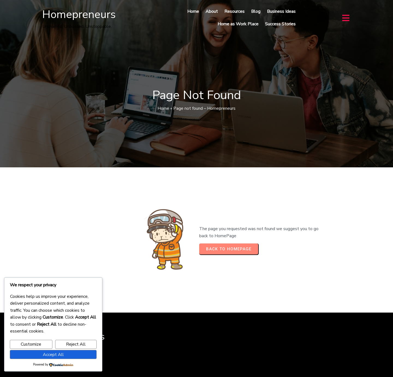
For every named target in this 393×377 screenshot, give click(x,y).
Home (163, 108)
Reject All (76, 344)
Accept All (53, 355)
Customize (31, 344)
